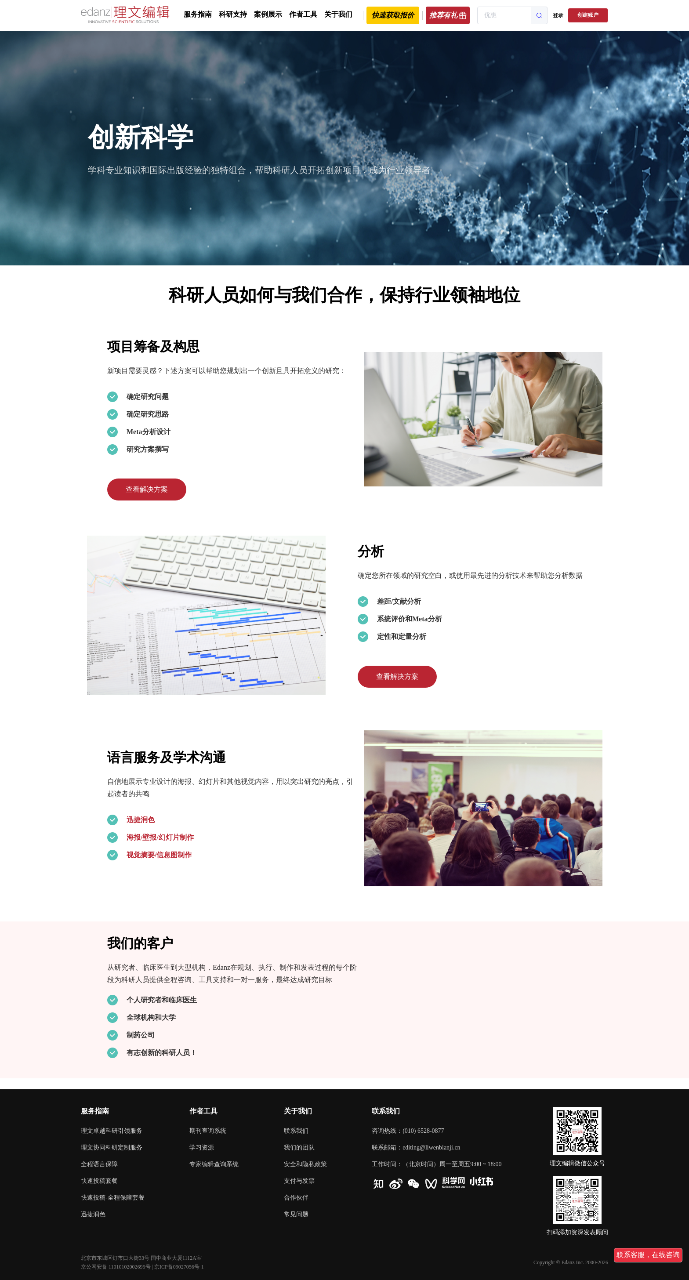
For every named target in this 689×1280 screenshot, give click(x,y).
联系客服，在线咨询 (648, 1254)
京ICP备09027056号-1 (179, 1267)
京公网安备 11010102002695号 (116, 1267)
